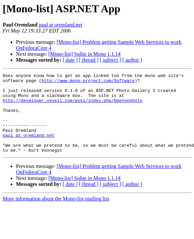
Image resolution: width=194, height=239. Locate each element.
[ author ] (132, 60)
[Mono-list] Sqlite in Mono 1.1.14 (84, 54)
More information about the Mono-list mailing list (56, 214)
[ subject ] (110, 60)
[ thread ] (88, 60)
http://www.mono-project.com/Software (88, 82)
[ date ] (70, 60)
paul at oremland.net (60, 25)
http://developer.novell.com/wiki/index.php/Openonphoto (72, 106)
